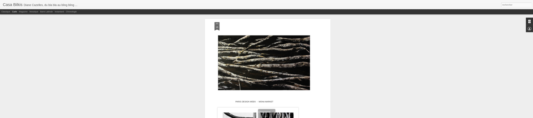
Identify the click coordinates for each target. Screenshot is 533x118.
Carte (14, 12)
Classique (5, 12)
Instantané (59, 12)
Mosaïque (33, 12)
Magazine (23, 12)
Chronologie (71, 12)
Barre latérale (46, 12)
